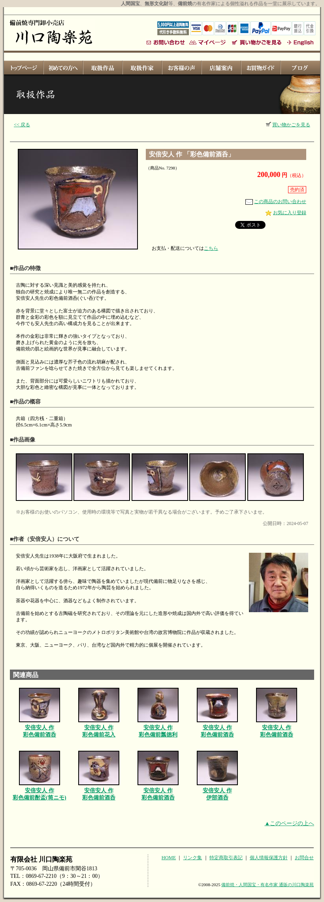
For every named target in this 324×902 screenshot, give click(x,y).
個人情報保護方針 (269, 857)
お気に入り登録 (286, 212)
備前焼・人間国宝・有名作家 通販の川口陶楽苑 (267, 884)
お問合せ (304, 857)
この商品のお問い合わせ (275, 201)
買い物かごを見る (288, 124)
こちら (211, 248)
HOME (169, 857)
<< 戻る (22, 124)
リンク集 (192, 857)
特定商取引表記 (226, 857)
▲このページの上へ (289, 823)
